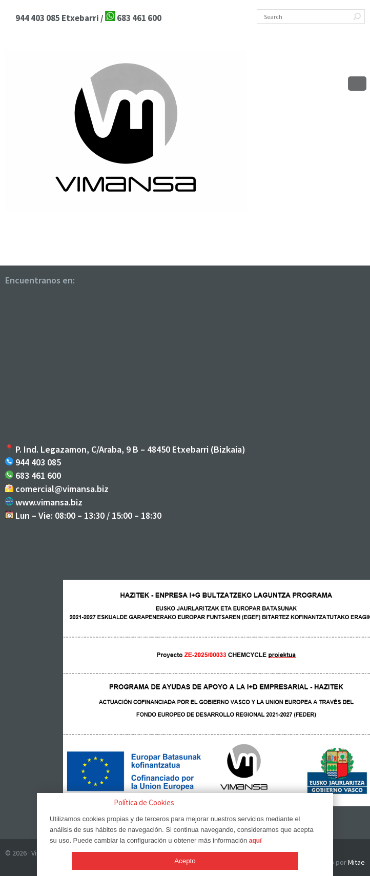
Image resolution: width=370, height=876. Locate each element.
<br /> (185, 366)
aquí (255, 840)
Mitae (356, 862)
